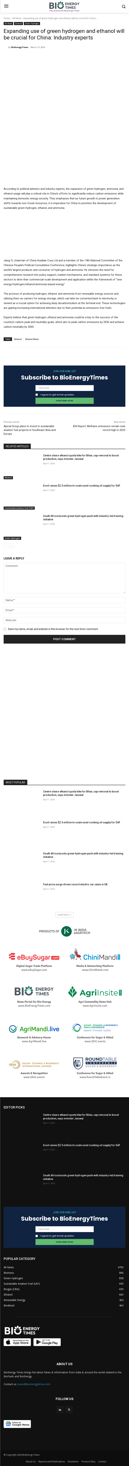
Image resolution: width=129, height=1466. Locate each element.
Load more (64, 914)
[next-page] (11, 545)
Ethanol (18, 23)
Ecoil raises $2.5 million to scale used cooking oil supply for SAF (81, 485)
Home (7, 18)
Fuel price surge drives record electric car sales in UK (75, 884)
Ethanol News (32, 339)
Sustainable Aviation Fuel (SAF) (19, 508)
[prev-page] (6, 545)
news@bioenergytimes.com (34, 1384)
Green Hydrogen (32, 23)
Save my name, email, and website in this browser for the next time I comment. (53, 629)
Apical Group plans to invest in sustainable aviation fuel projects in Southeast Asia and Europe (30, 430)
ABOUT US (65, 1364)
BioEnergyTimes (19, 47)
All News (16, 18)
